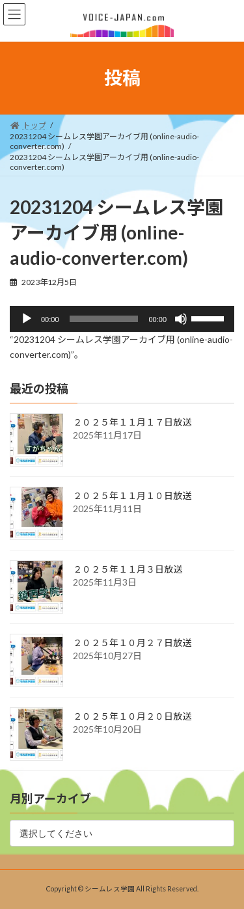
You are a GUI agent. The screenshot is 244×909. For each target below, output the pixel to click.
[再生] (26, 318)
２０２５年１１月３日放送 (127, 569)
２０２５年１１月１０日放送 (132, 495)
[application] (122, 319)
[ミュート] (180, 318)
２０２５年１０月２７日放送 (132, 642)
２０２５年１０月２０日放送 (132, 716)
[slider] (104, 319)
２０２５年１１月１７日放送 (132, 421)
